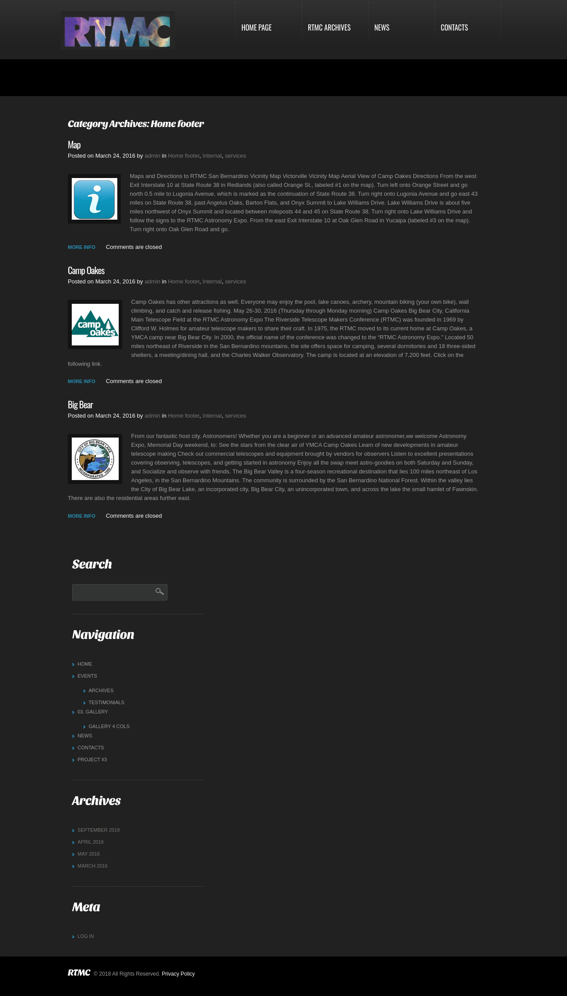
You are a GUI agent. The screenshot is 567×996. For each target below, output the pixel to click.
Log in (86, 936)
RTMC (79, 973)
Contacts (454, 27)
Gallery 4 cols (109, 726)
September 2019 (99, 830)
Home (85, 664)
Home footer (183, 155)
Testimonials (106, 702)
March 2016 (93, 865)
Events (87, 675)
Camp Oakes (86, 270)
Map (74, 144)
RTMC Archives (329, 27)
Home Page (256, 27)
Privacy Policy (178, 974)
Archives (101, 690)
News (381, 27)
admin (152, 155)
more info (81, 247)
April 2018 (91, 842)
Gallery (93, 711)
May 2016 (89, 853)
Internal (211, 155)
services (235, 155)
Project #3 (92, 759)
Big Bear (80, 404)
